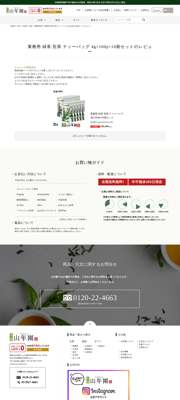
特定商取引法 (126, 358)
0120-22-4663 (28, 377)
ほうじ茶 (76, 358)
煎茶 (31, 26)
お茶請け (89, 346)
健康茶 (75, 346)
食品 (57, 20)
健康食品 (89, 349)
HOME (12, 26)
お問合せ (167, 7)
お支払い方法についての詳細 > (72, 219)
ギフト (76, 20)
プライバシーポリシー (18, 364)
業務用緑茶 (39, 26)
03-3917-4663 (19, 361)
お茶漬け (89, 352)
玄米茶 (75, 355)
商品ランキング (99, 20)
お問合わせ (143, 347)
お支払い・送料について (147, 7)
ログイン (156, 12)
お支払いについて (146, 342)
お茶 (40, 20)
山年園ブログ (126, 355)
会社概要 (124, 352)
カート (168, 12)
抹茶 (74, 352)
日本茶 (24, 26)
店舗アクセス (144, 344)
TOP (101, 7)
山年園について (127, 342)
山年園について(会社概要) (119, 7)
